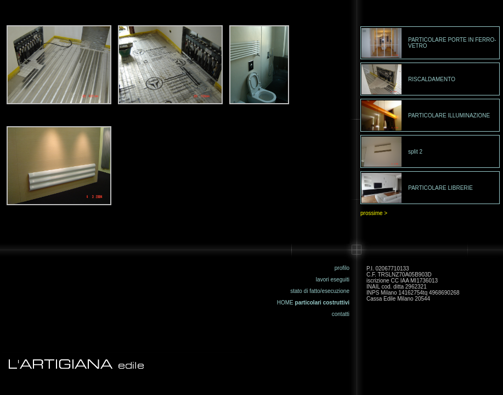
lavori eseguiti (332, 279)
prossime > (373, 213)
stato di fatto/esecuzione (319, 291)
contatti (340, 314)
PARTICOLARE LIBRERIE (440, 188)
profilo (342, 268)
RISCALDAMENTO (431, 79)
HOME (285, 303)
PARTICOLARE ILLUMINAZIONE (449, 115)
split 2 (415, 152)
